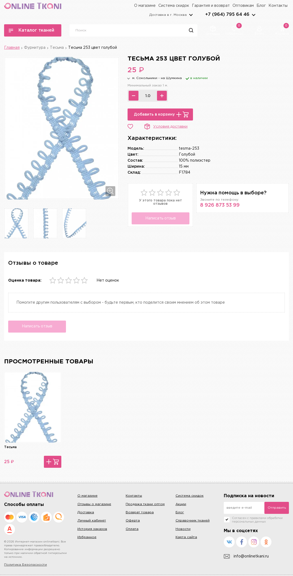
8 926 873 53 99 (220, 205)
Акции (181, 504)
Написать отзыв (160, 218)
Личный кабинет (91, 520)
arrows (253, 15)
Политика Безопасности (25, 564)
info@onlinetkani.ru (246, 556)
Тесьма (57, 47)
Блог (261, 5)
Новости (183, 528)
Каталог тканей (31, 30)
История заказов (92, 528)
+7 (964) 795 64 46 (227, 15)
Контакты (278, 5)
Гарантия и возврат (211, 5)
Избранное (86, 537)
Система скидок (173, 5)
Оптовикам (243, 5)
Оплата (132, 528)
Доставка (85, 512)
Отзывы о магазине (94, 504)
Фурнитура (35, 47)
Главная (12, 47)
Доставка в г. (168, 14)
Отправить (277, 507)
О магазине (145, 5)
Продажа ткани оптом (145, 504)
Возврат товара (140, 512)
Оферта (133, 520)
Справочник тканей (193, 520)
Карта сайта (186, 537)
